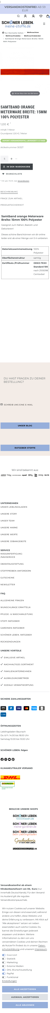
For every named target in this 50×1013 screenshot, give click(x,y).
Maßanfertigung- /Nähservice (12, 555)
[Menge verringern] (16, 159)
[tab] (9, 192)
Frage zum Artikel (12, 198)
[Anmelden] (26, 16)
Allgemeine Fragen (12, 600)
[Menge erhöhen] (11, 159)
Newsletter (8, 584)
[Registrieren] (33, 16)
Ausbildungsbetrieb (16, 678)
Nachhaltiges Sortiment (19, 664)
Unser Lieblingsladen (14, 507)
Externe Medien (15, 966)
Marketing (12, 962)
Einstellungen (9, 981)
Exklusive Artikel (14, 657)
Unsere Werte (9, 534)
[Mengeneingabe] (4, 159)
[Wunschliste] (40, 16)
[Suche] (18, 16)
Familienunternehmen (17, 671)
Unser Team (8, 521)
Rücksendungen (10, 642)
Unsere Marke (9, 527)
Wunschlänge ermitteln (16, 607)
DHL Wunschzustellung (19, 970)
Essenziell (12, 955)
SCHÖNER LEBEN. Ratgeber (16, 635)
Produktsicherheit (12, 205)
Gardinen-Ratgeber (12, 628)
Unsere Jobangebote (13, 541)
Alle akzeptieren (25, 989)
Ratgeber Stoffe (25, 448)
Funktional (12, 977)
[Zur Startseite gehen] (12, 33)
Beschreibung (9, 192)
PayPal (10, 973)
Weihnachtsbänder (32, 36)
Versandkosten (23, 181)
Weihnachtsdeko (12, 36)
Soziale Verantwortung (19, 685)
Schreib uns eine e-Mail (18, 405)
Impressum (41, 949)
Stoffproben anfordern (16, 571)
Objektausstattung (12, 564)
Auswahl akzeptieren (25, 997)
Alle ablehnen (25, 1005)
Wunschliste (12, 174)
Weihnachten (33, 32)
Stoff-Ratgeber (10, 621)
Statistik (11, 958)
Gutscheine (7, 578)
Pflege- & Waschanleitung (17, 614)
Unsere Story (9, 514)
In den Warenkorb (16, 167)
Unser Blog (25, 425)
